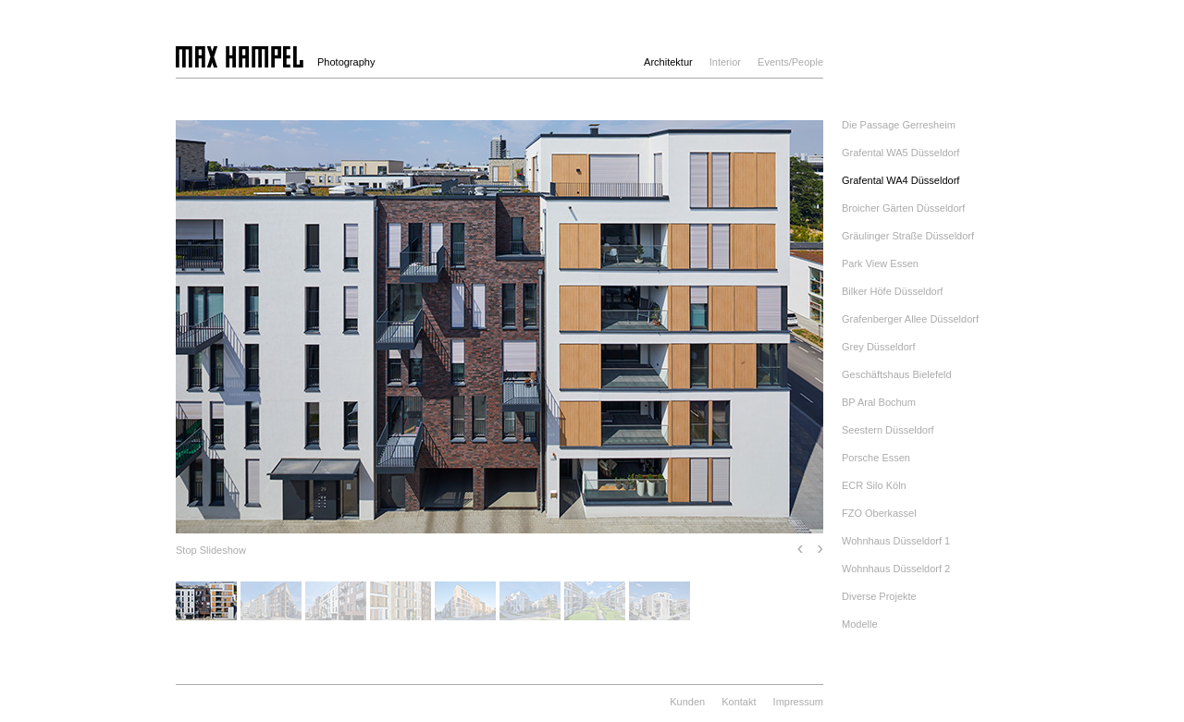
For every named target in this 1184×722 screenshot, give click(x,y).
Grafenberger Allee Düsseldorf (910, 318)
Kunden (687, 701)
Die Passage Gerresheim (899, 124)
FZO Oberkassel (879, 513)
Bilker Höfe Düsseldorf (892, 291)
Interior (725, 61)
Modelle (860, 624)
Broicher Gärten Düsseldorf (903, 208)
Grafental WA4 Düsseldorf (900, 180)
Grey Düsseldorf (878, 346)
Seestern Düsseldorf (888, 429)
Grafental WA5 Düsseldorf (900, 152)
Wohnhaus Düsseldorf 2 (896, 568)
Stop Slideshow (211, 550)
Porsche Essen (876, 457)
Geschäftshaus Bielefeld (897, 374)
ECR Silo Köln (874, 485)
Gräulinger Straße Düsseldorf (908, 235)
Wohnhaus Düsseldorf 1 (896, 540)
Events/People (790, 61)
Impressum (798, 701)
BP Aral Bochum (879, 402)
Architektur (668, 61)
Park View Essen (880, 263)
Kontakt (739, 701)
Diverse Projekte (879, 596)
